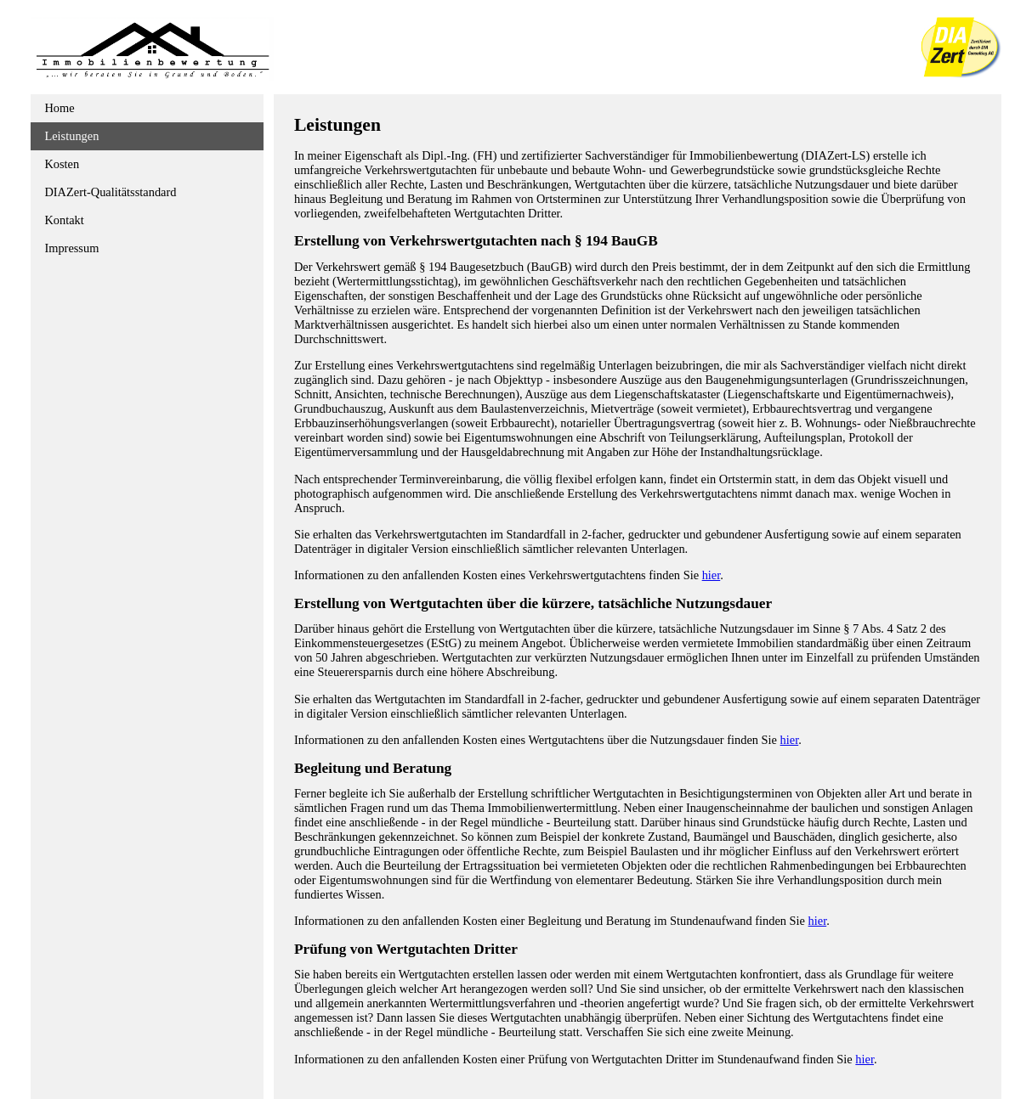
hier (711, 575)
